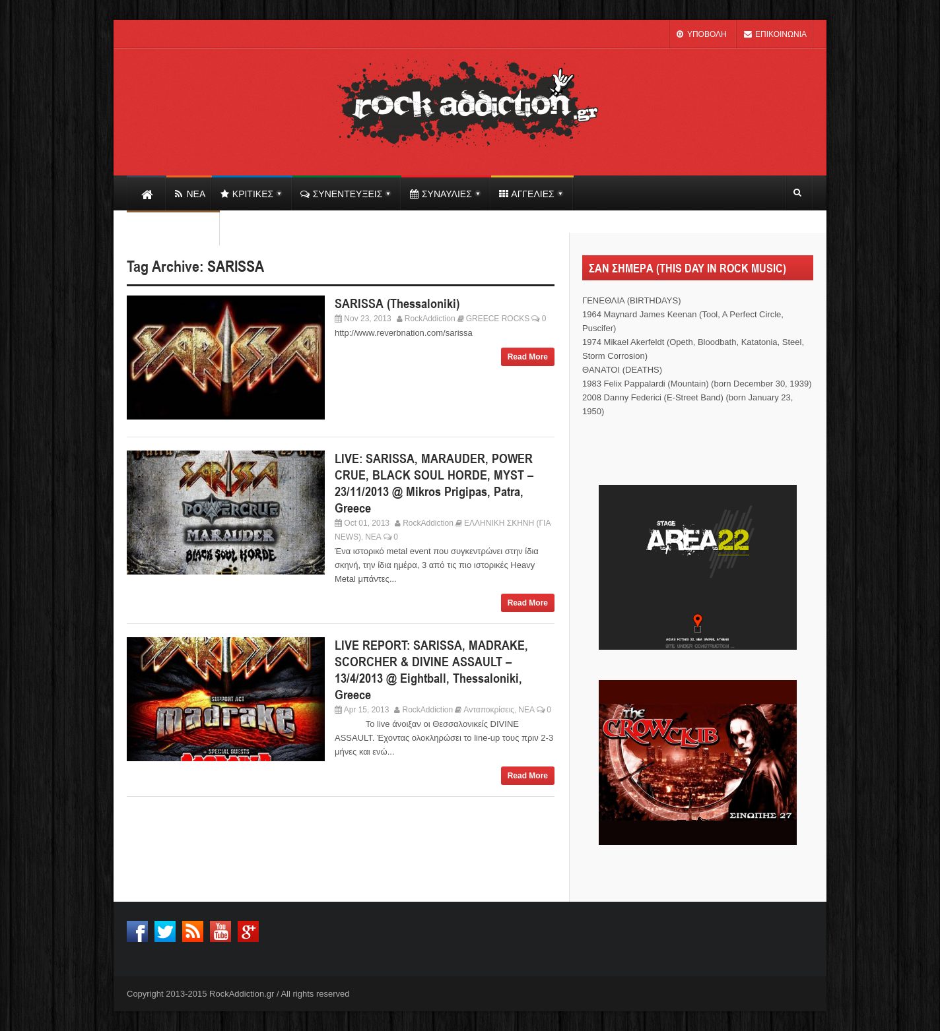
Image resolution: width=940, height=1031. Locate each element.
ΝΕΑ (373, 537)
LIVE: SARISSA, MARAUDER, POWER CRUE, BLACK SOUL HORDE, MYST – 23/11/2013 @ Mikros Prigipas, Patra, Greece (434, 483)
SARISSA (235, 266)
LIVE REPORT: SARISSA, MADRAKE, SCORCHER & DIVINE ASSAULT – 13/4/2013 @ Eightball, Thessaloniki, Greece (431, 670)
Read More (528, 356)
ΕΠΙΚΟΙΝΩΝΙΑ (775, 34)
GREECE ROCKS (498, 318)
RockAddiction (430, 318)
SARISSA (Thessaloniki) (397, 303)
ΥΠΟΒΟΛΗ (701, 34)
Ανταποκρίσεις (488, 709)
